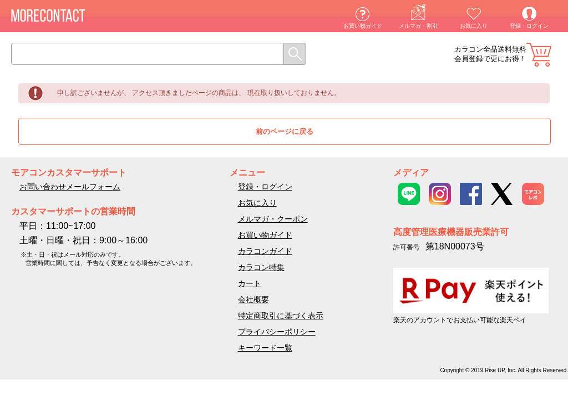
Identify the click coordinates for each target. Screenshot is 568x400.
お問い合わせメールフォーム (69, 186)
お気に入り (474, 26)
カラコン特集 (261, 267)
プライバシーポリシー (277, 331)
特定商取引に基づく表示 (280, 315)
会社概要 (253, 299)
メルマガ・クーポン (273, 218)
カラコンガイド (265, 251)
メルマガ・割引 (418, 26)
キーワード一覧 (265, 347)
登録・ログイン (529, 26)
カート (538, 55)
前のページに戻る (284, 131)
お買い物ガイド (362, 26)
